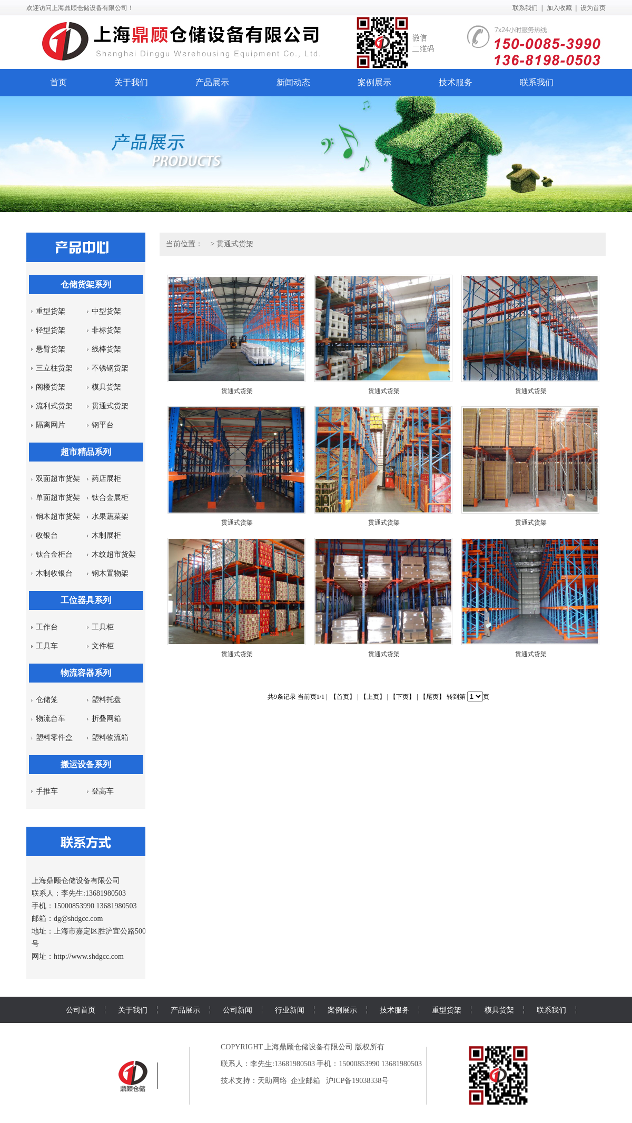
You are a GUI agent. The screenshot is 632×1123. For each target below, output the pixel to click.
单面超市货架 (58, 498)
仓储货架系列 (86, 284)
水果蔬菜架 (110, 516)
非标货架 (106, 330)
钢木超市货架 (58, 516)
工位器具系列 (86, 600)
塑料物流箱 (110, 737)
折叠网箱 (106, 719)
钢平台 (103, 425)
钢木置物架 (110, 573)
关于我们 (131, 82)
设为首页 (593, 8)
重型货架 (50, 311)
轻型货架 (50, 330)
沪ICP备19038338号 (357, 1081)
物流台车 (50, 719)
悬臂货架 (50, 349)
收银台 (47, 535)
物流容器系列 (86, 672)
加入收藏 (559, 8)
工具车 (47, 646)
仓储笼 (47, 700)
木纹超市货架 (114, 554)
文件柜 (103, 646)
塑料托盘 (106, 700)
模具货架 (106, 387)
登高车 (103, 791)
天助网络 (272, 1081)
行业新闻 (289, 1010)
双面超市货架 (58, 479)
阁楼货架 (50, 387)
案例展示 (374, 82)
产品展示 (212, 82)
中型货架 (106, 311)
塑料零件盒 (54, 737)
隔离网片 (50, 425)
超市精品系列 (86, 451)
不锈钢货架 (110, 368)
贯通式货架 (110, 406)
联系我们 (525, 8)
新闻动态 (293, 82)
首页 (58, 82)
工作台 (47, 627)
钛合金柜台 (54, 554)
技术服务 (455, 82)
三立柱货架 (54, 368)
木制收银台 (54, 573)
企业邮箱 (305, 1081)
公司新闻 (237, 1010)
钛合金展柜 (110, 498)
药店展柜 (106, 479)
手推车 (47, 791)
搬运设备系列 (86, 764)
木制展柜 (106, 535)
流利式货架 (54, 406)
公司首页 (80, 1010)
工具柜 (103, 627)
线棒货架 (106, 349)
